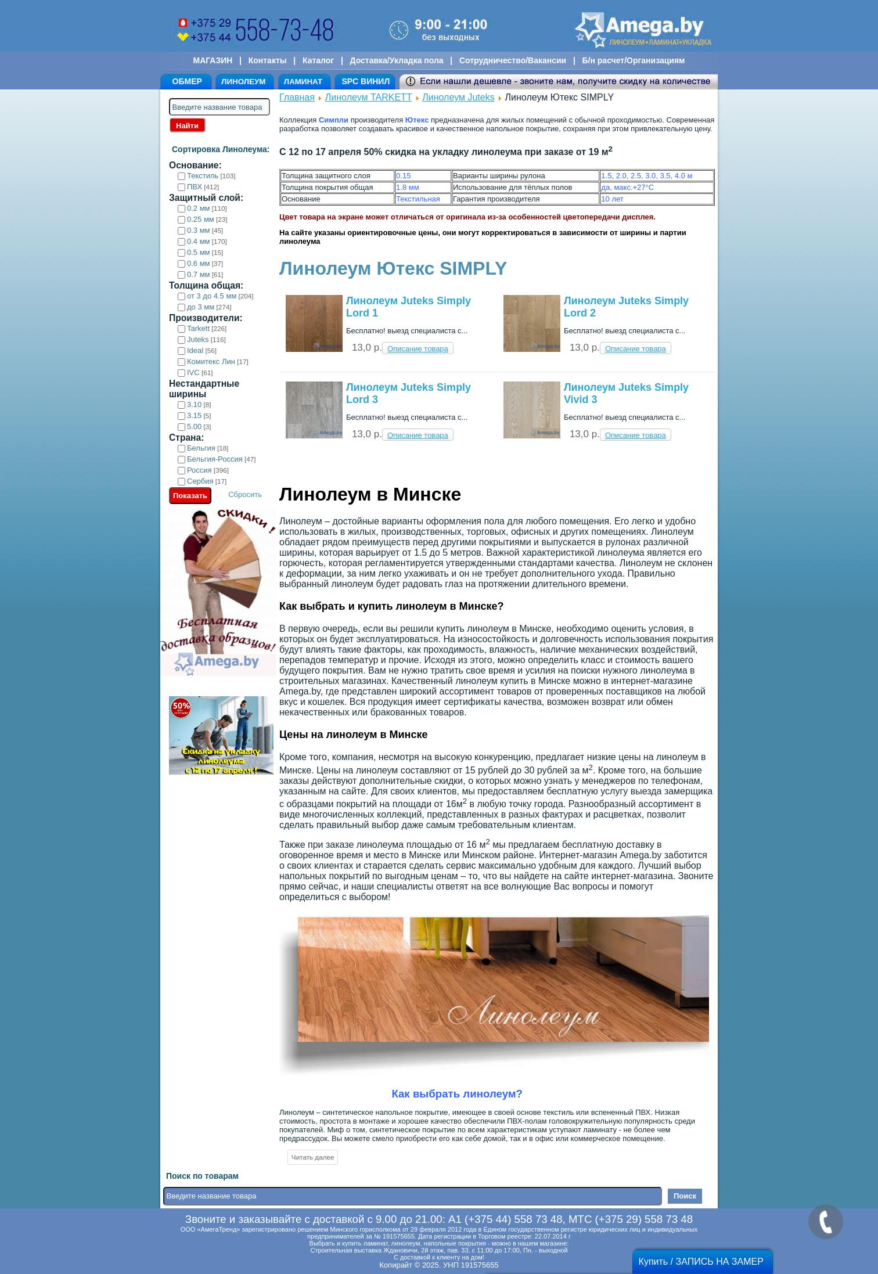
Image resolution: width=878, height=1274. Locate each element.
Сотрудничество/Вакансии (512, 60)
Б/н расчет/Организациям (633, 60)
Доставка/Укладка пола (396, 60)
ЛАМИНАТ (303, 81)
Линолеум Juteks (458, 97)
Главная (297, 97)
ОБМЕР (187, 81)
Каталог (318, 60)
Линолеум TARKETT (368, 97)
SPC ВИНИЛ (365, 81)
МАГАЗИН (213, 60)
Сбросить (245, 494)
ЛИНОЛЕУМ (243, 81)
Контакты (268, 60)
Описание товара (417, 348)
